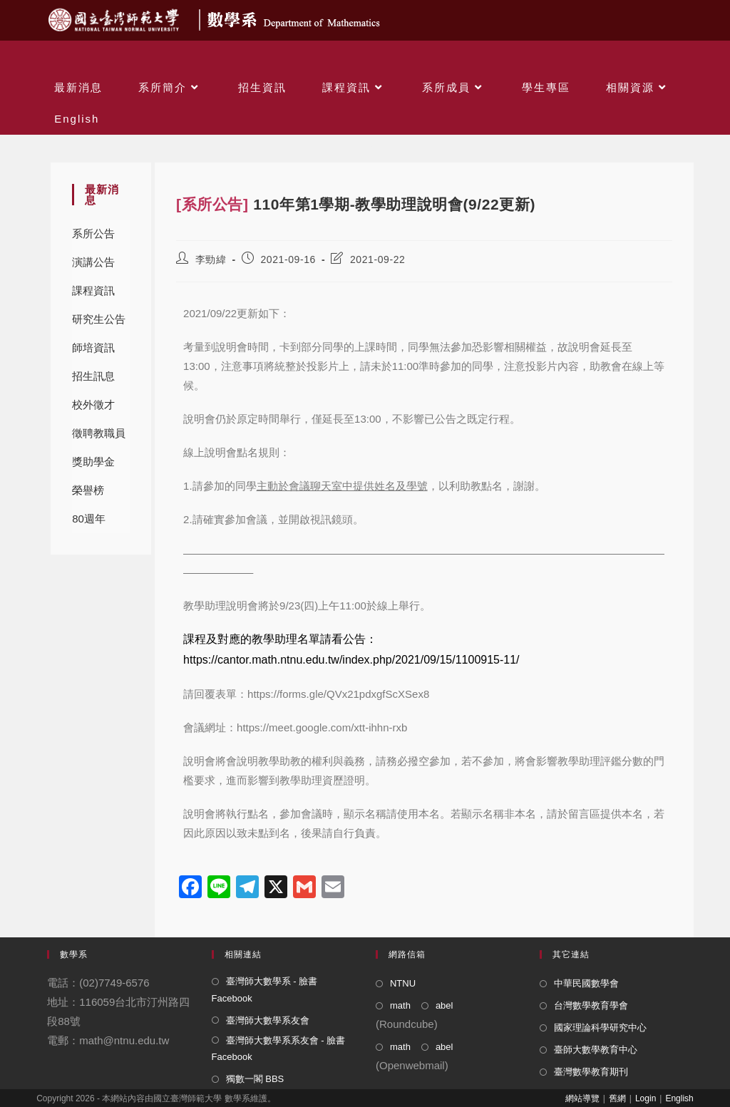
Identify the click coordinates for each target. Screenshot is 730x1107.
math (400, 1005)
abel (444, 1005)
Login (645, 1098)
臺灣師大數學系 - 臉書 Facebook (265, 989)
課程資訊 (93, 290)
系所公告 (93, 233)
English (679, 1098)
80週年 (89, 519)
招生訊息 (93, 376)
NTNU (403, 983)
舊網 (617, 1098)
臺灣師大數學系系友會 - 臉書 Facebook (279, 1048)
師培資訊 (93, 347)
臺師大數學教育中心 (595, 1049)
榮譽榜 (88, 490)
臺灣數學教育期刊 (591, 1071)
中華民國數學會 (586, 983)
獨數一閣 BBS (255, 1078)
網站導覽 (582, 1098)
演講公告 (93, 262)
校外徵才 (93, 404)
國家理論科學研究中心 (600, 1027)
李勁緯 (211, 259)
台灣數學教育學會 (591, 1005)
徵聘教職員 (98, 433)
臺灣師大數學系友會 (267, 1020)
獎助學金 (93, 461)
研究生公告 (98, 319)
